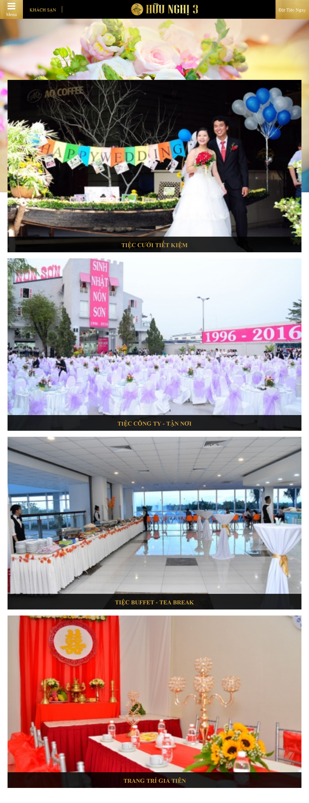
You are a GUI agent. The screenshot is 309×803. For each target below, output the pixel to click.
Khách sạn (43, 9)
